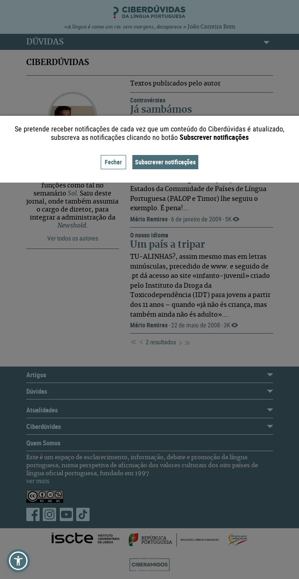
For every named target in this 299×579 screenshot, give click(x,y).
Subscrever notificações (165, 162)
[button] (18, 560)
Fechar (113, 162)
